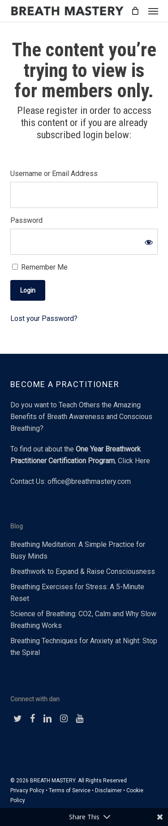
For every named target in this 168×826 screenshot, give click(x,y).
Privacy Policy (27, 790)
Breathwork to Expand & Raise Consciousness (82, 571)
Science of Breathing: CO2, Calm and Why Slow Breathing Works (83, 619)
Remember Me (40, 267)
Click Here (134, 460)
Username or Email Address (54, 173)
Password (26, 220)
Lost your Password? (44, 318)
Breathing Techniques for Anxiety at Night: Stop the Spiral (83, 646)
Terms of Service (69, 790)
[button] (153, 10)
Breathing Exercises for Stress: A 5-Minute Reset (77, 592)
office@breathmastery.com (89, 481)
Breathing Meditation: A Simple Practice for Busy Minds (77, 550)
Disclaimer (108, 790)
